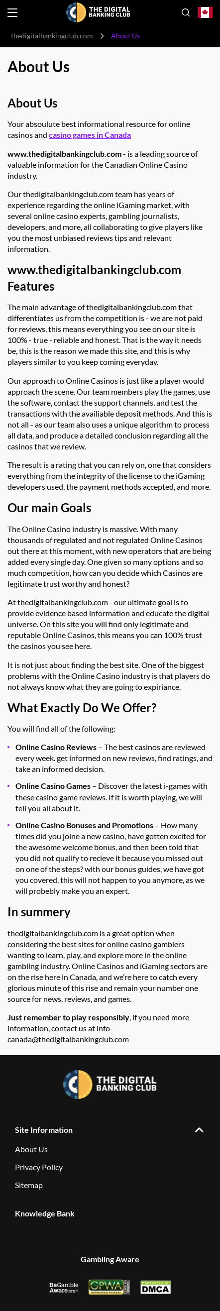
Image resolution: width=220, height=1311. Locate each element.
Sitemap (29, 1185)
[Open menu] (12, 12)
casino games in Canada (90, 134)
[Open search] (186, 12)
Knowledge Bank (45, 1213)
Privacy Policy (39, 1167)
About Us (31, 1149)
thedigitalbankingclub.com (52, 35)
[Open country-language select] (205, 12)
